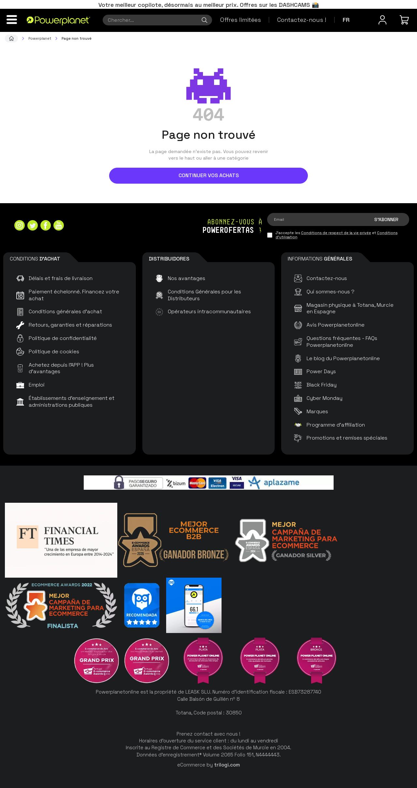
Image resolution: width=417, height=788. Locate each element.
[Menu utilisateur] (382, 20)
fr (346, 19)
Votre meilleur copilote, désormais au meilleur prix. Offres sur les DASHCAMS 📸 (208, 4)
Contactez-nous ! (301, 19)
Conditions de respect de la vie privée (336, 233)
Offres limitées (240, 19)
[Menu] (11, 19)
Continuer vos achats (209, 175)
